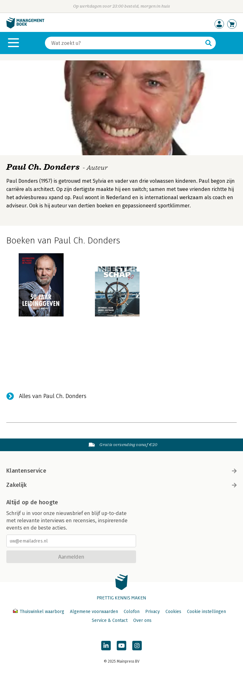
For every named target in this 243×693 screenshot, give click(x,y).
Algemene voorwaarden (94, 611)
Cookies (173, 611)
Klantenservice (121, 470)
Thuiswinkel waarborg (39, 611)
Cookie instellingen (206, 611)
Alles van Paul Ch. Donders (52, 396)
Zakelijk (121, 484)
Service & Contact (110, 620)
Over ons (142, 620)
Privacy (152, 611)
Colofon (132, 611)
